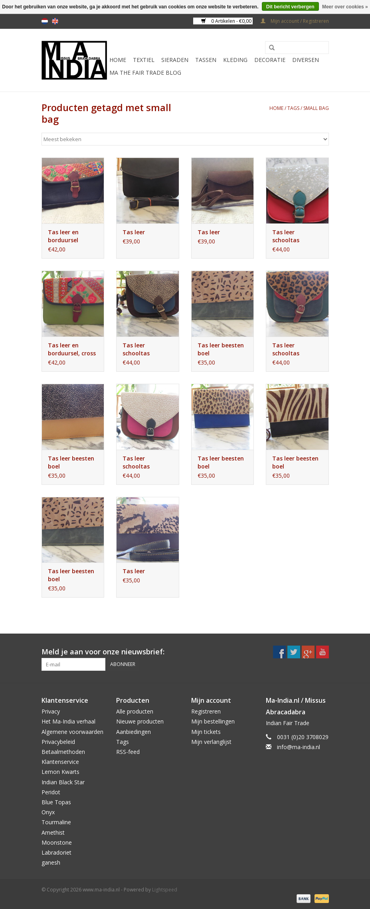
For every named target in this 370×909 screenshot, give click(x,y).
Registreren (206, 711)
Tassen (205, 60)
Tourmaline (56, 822)
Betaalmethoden (63, 752)
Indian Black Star (63, 782)
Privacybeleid (58, 742)
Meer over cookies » (345, 7)
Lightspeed (164, 889)
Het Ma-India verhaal (68, 721)
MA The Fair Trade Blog (145, 72)
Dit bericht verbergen (290, 7)
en (55, 21)
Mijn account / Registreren (295, 21)
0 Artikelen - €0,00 (227, 21)
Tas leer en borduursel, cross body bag (72, 349)
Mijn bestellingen (213, 721)
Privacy (51, 711)
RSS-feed (128, 752)
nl (45, 21)
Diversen (305, 60)
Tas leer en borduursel (63, 236)
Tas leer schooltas (285, 236)
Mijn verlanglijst (211, 742)
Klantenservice (60, 761)
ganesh (51, 862)
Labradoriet (56, 852)
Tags (293, 108)
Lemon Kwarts (60, 771)
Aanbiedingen (133, 732)
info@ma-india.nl (298, 747)
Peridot (51, 792)
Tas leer (134, 232)
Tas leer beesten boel (221, 349)
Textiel (143, 60)
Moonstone (57, 842)
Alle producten (134, 711)
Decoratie (269, 60)
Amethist (53, 832)
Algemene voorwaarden (72, 732)
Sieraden (174, 60)
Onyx (48, 812)
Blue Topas (56, 802)
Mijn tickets (206, 732)
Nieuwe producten (140, 721)
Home (117, 60)
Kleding (235, 60)
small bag (316, 108)
